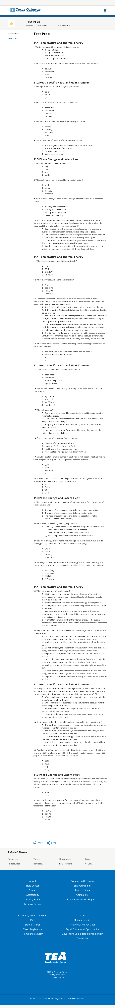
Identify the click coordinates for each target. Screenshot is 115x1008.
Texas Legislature (32, 929)
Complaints (82, 894)
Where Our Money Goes (82, 924)
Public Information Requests (82, 899)
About (32, 881)
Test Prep (14, 38)
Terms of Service (33, 904)
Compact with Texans (82, 881)
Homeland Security (32, 933)
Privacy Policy (32, 899)
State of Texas (32, 924)
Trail (82, 915)
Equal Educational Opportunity (82, 929)
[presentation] (64, 47)
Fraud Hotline (82, 890)
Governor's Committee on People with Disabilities (82, 936)
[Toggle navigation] (105, 10)
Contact (32, 890)
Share (53, 843)
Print (40, 843)
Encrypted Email (82, 885)
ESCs (32, 920)
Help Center (32, 885)
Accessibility (32, 894)
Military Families (82, 920)
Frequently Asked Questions (33, 915)
